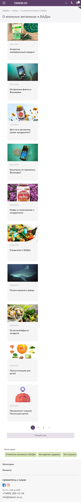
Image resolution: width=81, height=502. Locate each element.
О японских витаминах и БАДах (21, 454)
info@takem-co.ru (12, 497)
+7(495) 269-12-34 (13, 493)
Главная (5, 11)
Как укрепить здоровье (49, 454)
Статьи (15, 11)
